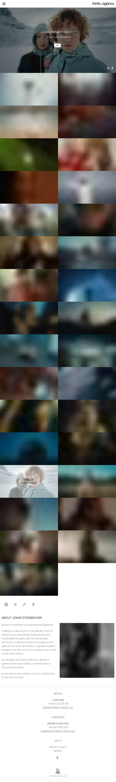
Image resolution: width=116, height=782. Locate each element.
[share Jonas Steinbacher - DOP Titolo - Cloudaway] (108, 68)
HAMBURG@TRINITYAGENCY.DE (58, 731)
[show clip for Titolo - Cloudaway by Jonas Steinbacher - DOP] (58, 40)
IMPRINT (58, 751)
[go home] (103, 4)
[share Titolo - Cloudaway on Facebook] (112, 69)
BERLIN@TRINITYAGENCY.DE (58, 707)
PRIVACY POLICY (58, 747)
